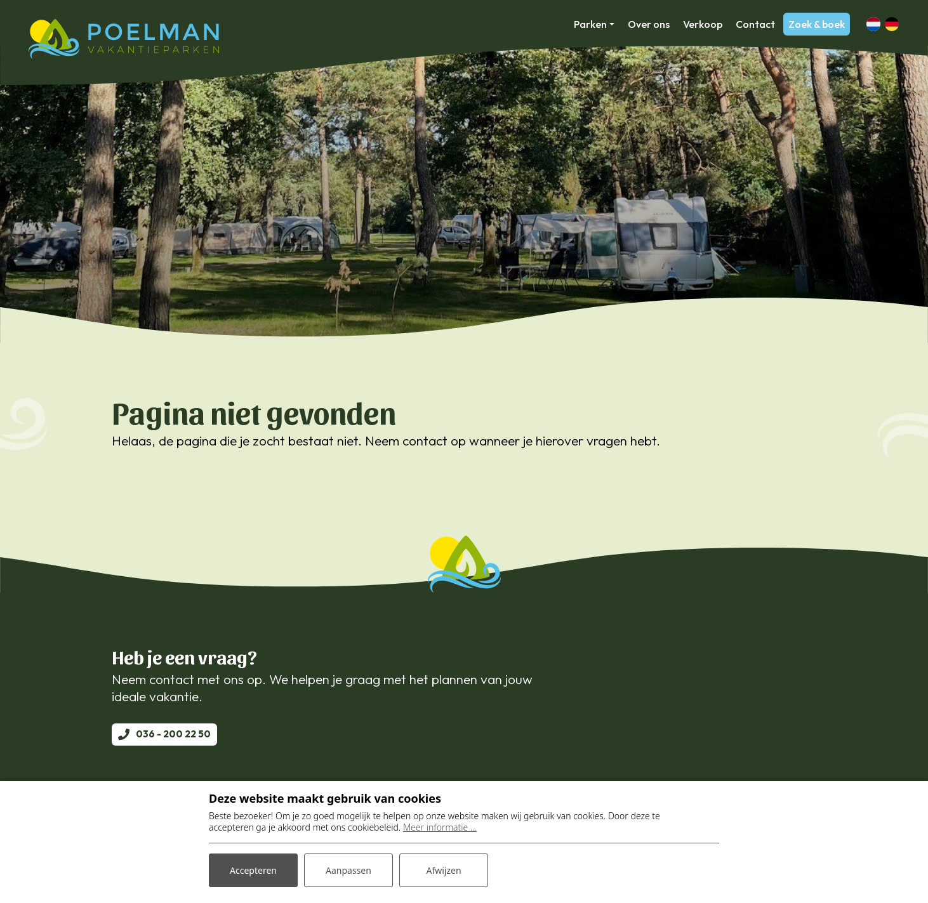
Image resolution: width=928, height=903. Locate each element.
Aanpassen (348, 870)
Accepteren (253, 870)
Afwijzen (443, 870)
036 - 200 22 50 (173, 734)
